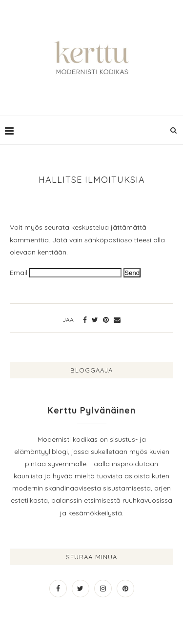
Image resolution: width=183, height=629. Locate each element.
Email (18, 272)
